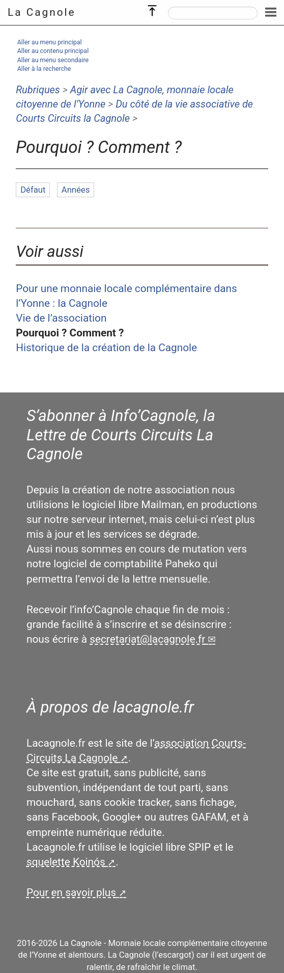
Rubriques (38, 90)
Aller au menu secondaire (53, 60)
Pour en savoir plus (71, 892)
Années (76, 190)
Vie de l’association (61, 318)
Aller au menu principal (49, 42)
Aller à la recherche (44, 68)
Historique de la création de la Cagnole (106, 347)
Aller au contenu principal (53, 51)
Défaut (32, 190)
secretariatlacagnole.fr (147, 639)
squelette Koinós (65, 862)
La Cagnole (42, 12)
